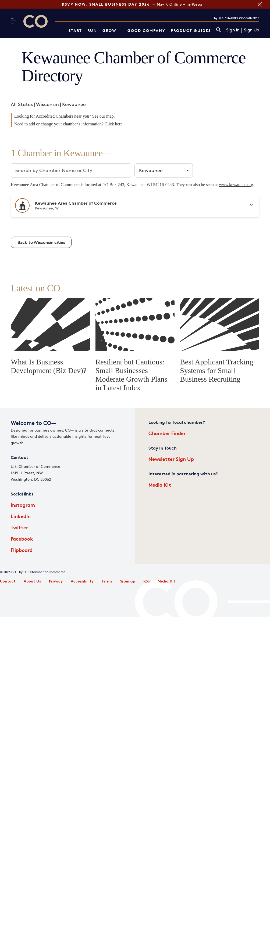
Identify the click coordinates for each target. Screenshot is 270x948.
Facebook (22, 538)
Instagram (23, 505)
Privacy (56, 581)
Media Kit (159, 485)
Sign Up (251, 30)
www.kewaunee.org (236, 184)
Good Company (146, 30)
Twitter (19, 527)
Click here (113, 124)
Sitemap (127, 581)
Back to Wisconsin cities (41, 242)
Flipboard (22, 550)
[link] (218, 30)
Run (92, 30)
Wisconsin (47, 104)
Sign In (232, 30)
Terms (107, 581)
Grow (109, 30)
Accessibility (82, 581)
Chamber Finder (167, 433)
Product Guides (191, 30)
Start (75, 30)
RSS (146, 581)
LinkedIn (21, 516)
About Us (32, 581)
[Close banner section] (258, 4)
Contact (8, 581)
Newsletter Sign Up (171, 459)
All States (22, 104)
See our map (103, 116)
